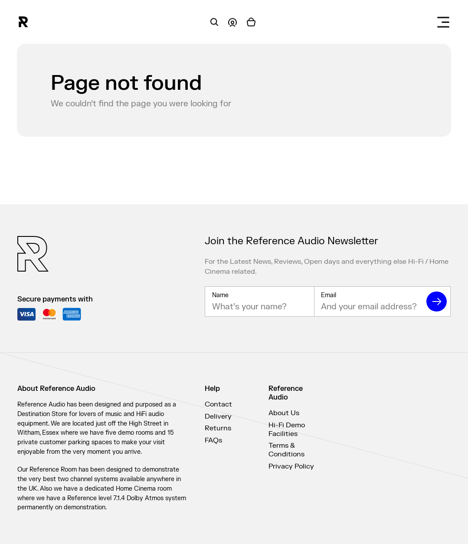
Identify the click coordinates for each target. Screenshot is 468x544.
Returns (218, 428)
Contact (218, 404)
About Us (283, 413)
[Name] (259, 307)
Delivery (218, 416)
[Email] (368, 307)
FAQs (213, 440)
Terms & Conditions (286, 450)
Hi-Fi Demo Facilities (286, 429)
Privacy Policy (291, 466)
